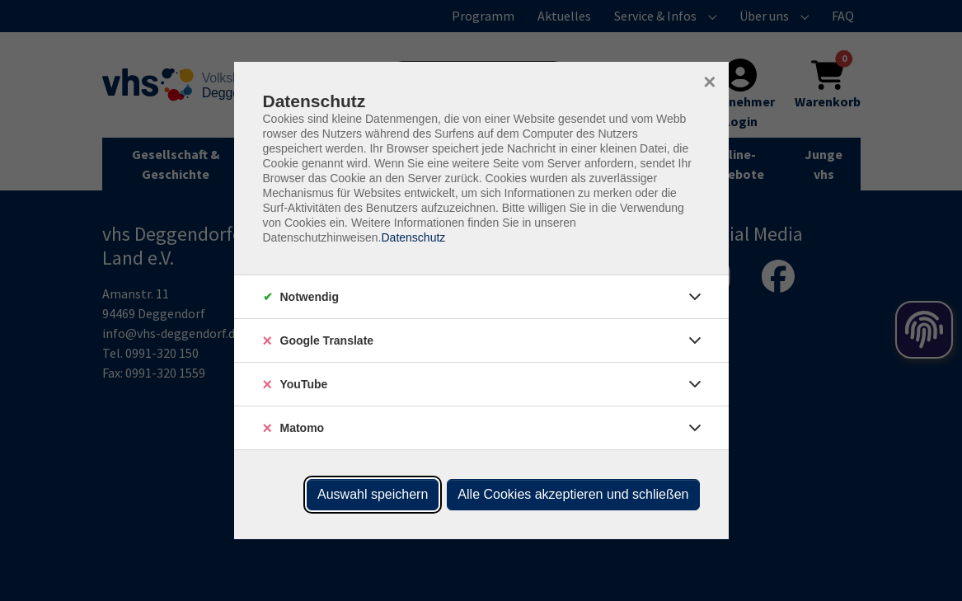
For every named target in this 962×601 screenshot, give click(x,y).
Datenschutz (413, 237)
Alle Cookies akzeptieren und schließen (573, 494)
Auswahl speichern (372, 494)
